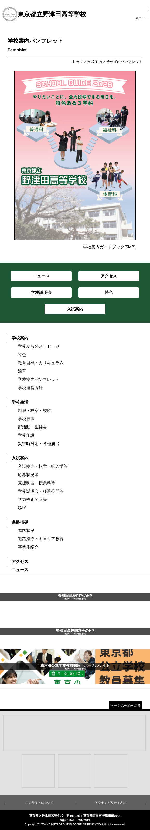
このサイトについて (39, 802)
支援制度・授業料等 (36, 483)
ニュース (20, 570)
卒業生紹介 (28, 547)
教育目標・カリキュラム (41, 363)
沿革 (22, 371)
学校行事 (26, 419)
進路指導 (20, 522)
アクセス (20, 561)
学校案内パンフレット (38, 379)
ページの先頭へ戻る (126, 705)
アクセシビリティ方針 (110, 802)
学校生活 (20, 402)
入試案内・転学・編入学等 (43, 466)
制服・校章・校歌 (34, 410)
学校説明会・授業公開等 (41, 491)
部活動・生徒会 (32, 427)
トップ (77, 62)
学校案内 (94, 62)
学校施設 (26, 435)
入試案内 (20, 458)
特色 (22, 354)
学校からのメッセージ (38, 346)
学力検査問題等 (32, 499)
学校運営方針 (30, 388)
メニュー (141, 18)
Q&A (22, 508)
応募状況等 (28, 474)
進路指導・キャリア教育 (41, 539)
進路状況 (26, 530)
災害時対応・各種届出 (38, 443)
